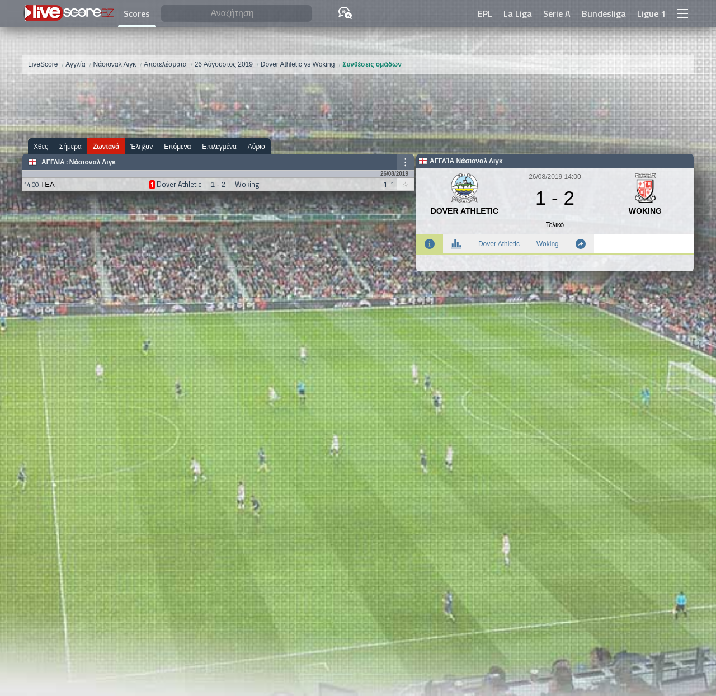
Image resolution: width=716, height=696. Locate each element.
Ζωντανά (106, 146)
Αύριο (256, 146)
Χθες (41, 146)
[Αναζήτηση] (236, 13)
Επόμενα (177, 146)
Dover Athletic (499, 244)
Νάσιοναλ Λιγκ (92, 162)
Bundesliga (604, 13)
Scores (137, 13)
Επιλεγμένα (219, 146)
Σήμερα (70, 146)
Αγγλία (53, 162)
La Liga (517, 13)
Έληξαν (141, 146)
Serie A (557, 13)
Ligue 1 (651, 13)
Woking (547, 244)
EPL (485, 13)
